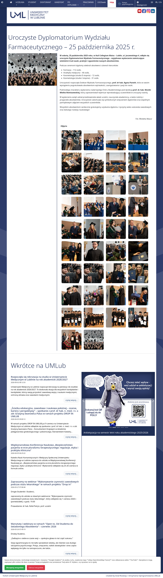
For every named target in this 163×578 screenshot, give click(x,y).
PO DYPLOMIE (72, 3)
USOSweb (102, 2)
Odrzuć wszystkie (36, 567)
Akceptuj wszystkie (15, 567)
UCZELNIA (20, 2)
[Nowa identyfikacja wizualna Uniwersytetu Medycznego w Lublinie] (118, 427)
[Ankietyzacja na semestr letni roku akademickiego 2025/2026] (114, 427)
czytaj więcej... (71, 400)
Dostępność (142, 3)
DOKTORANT (46, 2)
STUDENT (32, 2)
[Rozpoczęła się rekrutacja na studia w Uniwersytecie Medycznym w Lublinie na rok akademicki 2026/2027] (126, 427)
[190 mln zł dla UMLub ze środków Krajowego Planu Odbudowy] (110, 427)
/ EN (159, 2)
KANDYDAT (60, 2)
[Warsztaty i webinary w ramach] (122, 427)
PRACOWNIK (88, 2)
